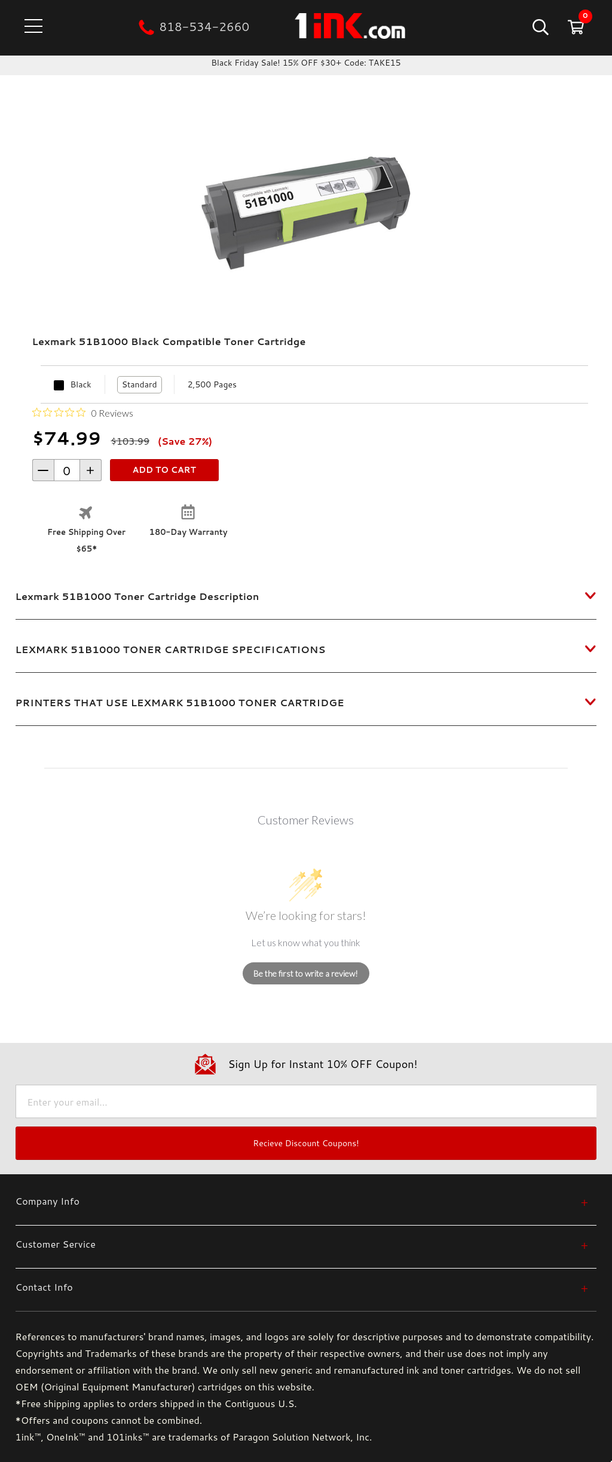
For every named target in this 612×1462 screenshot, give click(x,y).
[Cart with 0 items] (574, 27)
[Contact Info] (302, 1287)
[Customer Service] (302, 1244)
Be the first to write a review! (305, 973)
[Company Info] (302, 1201)
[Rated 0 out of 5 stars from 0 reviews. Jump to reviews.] (82, 412)
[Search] (539, 27)
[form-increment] (67, 470)
